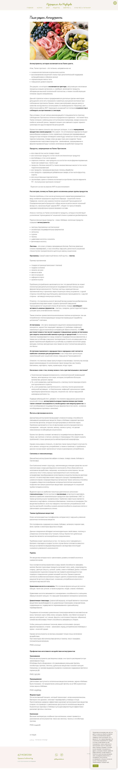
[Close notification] (115, 731)
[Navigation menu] (115, 3)
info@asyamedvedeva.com (59, 762)
